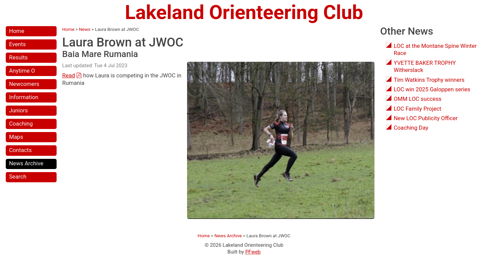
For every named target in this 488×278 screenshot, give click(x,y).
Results (18, 57)
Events (17, 44)
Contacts (20, 150)
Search (17, 176)
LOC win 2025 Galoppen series (432, 89)
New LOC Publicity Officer (426, 118)
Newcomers (24, 84)
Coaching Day (411, 128)
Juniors (18, 110)
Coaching (21, 124)
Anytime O (22, 71)
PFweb (253, 252)
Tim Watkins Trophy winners (429, 80)
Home (16, 31)
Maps (16, 137)
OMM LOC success (418, 99)
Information (24, 97)
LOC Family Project (417, 109)
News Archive (26, 163)
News (84, 29)
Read (68, 75)
